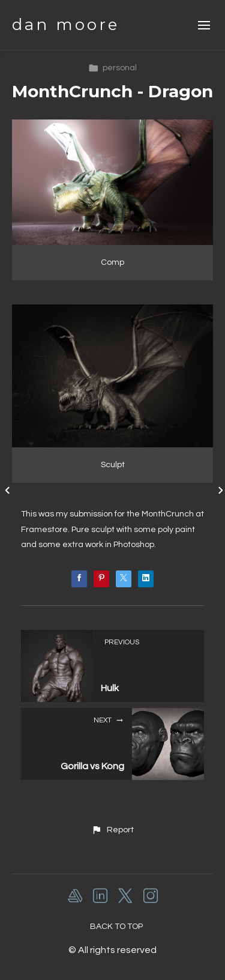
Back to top (116, 926)
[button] (112, 830)
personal (112, 68)
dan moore (65, 24)
